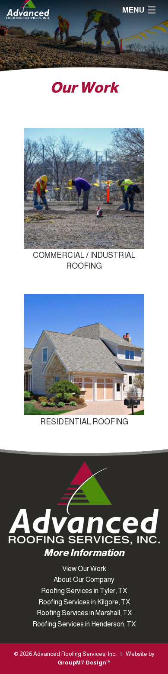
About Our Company (84, 579)
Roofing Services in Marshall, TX (84, 612)
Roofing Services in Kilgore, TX (84, 602)
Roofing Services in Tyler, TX (84, 590)
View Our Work (84, 568)
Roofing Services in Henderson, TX (84, 624)
